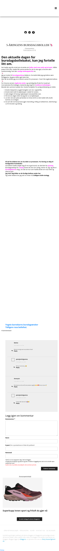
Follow (2, 550)
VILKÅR (32, 530)
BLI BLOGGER (50, 530)
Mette (16, 343)
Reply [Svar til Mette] (15, 351)
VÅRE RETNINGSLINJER (11, 530)
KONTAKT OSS (40, 530)
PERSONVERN (24, 530)
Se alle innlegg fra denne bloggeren (29, 519)
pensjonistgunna (22, 359)
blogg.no (23, 539)
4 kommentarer (29, 48)
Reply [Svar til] (15, 387)
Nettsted (8, 453)
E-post (20, 445)
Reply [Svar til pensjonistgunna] (18, 367)
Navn (7, 438)
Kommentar (10, 419)
